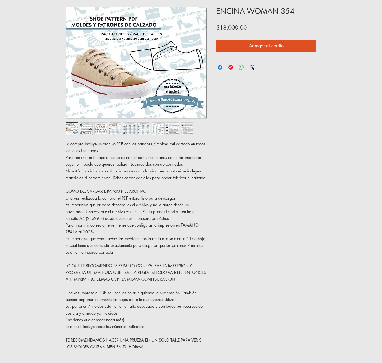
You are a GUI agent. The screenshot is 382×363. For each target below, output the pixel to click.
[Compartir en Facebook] (220, 67)
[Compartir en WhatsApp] (241, 67)
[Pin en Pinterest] (230, 67)
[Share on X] (252, 67)
